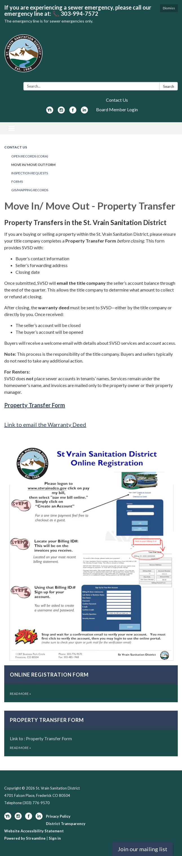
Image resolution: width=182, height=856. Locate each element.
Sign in (55, 838)
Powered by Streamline (25, 838)
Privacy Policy (58, 816)
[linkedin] (84, 111)
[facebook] (72, 111)
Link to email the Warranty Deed (45, 424)
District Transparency (65, 823)
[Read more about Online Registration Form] (91, 571)
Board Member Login (117, 109)
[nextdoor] (49, 111)
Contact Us (117, 100)
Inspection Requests (29, 173)
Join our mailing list (142, 849)
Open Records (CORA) (29, 156)
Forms (17, 181)
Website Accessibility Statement (34, 831)
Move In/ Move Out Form (33, 165)
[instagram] (61, 111)
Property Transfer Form (34, 405)
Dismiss (169, 8)
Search (168, 86)
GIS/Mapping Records (29, 190)
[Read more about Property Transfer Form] (91, 733)
